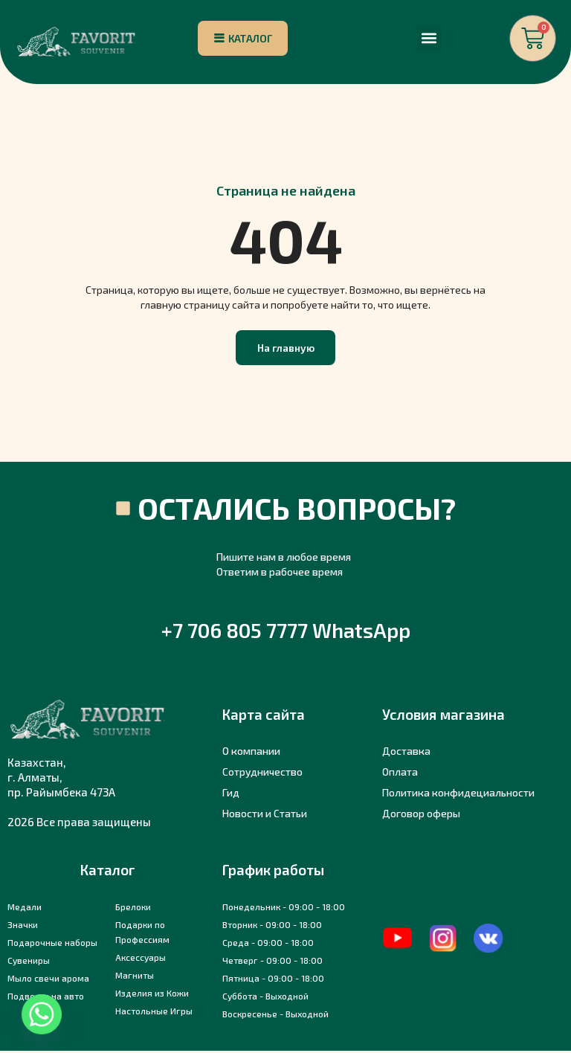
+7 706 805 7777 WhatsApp (285, 632)
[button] (429, 39)
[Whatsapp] (42, 1014)
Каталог (107, 871)
